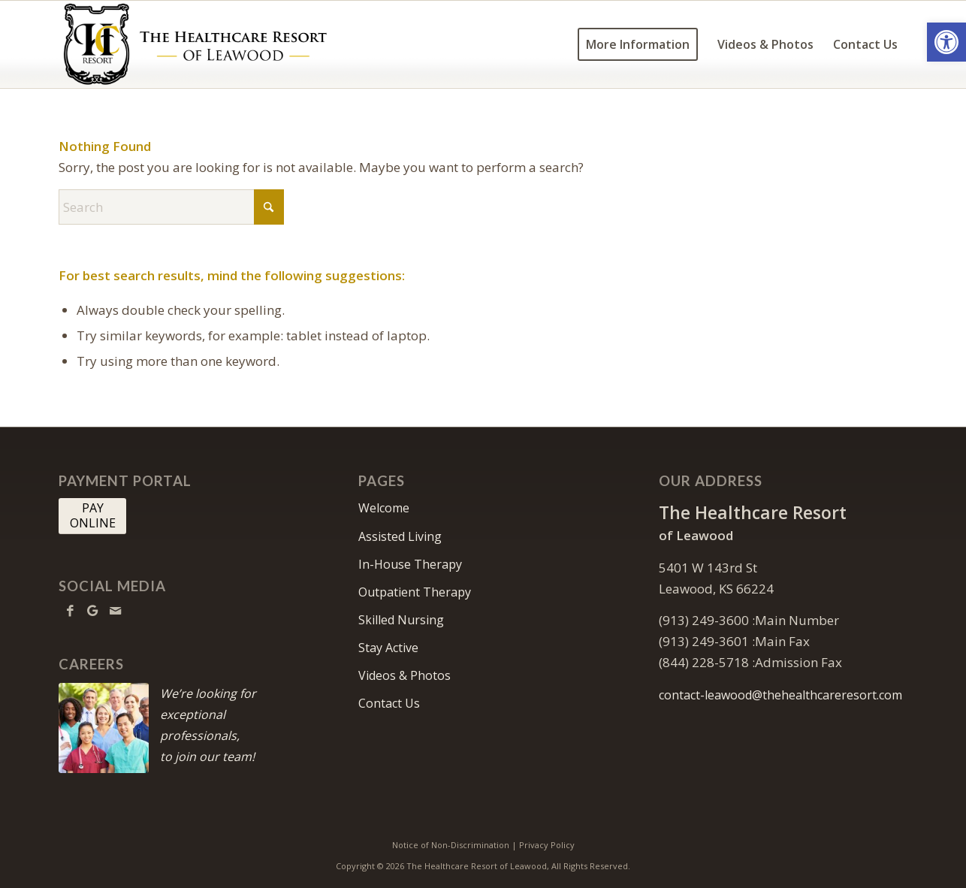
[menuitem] (638, 44)
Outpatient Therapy (414, 592)
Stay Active (388, 647)
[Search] (171, 207)
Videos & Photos (404, 675)
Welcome (383, 508)
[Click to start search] (269, 207)
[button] (946, 42)
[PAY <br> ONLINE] (92, 516)
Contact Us (389, 703)
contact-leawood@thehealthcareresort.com (780, 695)
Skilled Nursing (401, 620)
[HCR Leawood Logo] (195, 44)
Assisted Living (400, 536)
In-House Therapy (410, 564)
